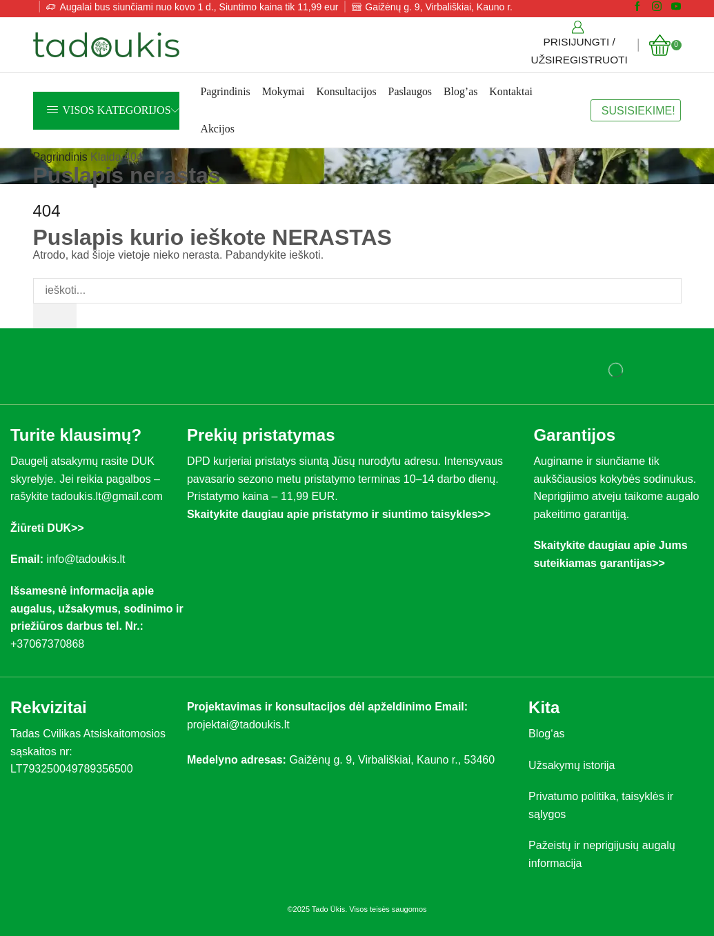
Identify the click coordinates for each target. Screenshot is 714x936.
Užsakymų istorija (571, 765)
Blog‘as (546, 733)
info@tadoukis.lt (85, 560)
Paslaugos (410, 91)
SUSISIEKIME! (638, 110)
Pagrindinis (225, 91)
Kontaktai (511, 91)
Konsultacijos (346, 91)
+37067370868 (50, 644)
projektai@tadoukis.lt (238, 724)
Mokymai (283, 91)
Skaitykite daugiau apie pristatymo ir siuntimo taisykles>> (338, 514)
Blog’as (460, 91)
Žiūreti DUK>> (47, 528)
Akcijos (217, 129)
